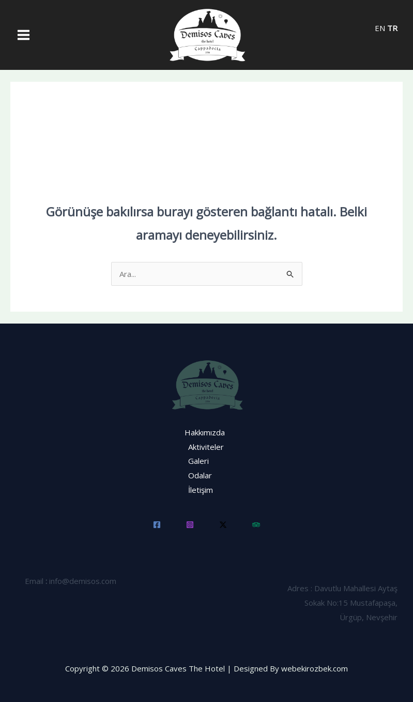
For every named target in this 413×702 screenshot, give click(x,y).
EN (380, 28)
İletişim (200, 490)
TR (392, 28)
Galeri (198, 461)
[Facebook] (157, 524)
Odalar (200, 475)
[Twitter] (223, 524)
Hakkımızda (205, 432)
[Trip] (256, 524)
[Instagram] (190, 524)
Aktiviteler (206, 447)
